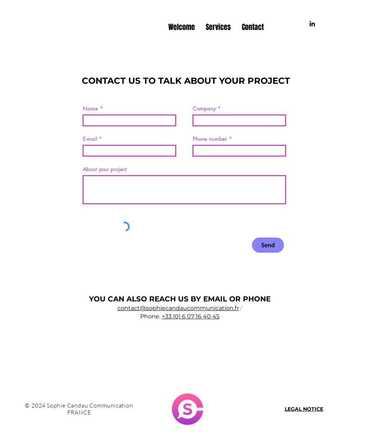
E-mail (90, 139)
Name (90, 108)
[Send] (268, 245)
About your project (105, 169)
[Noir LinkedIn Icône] (312, 23)
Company (204, 108)
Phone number (210, 139)
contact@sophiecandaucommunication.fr (178, 308)
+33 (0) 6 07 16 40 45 (190, 316)
